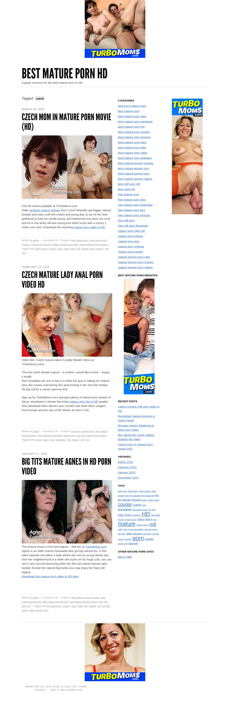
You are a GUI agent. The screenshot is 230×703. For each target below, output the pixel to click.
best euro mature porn (82, 431)
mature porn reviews (131, 246)
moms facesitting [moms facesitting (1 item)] (136, 529)
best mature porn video (132, 152)
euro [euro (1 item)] (144, 505)
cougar (52, 249)
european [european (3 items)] (125, 509)
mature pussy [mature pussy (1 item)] (142, 525)
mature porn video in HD (89, 227)
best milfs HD (126, 189)
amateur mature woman (44, 210)
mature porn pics (129, 241)
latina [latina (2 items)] (141, 519)
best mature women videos (83, 602)
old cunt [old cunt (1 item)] (121, 534)
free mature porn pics (131, 210)
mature (99, 249)
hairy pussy (70, 249)
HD (78, 249)
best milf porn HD (129, 184)
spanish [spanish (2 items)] (133, 543)
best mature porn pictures (134, 137)
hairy (80, 606)
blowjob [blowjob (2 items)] (136, 499)
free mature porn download (135, 204)
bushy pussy (41, 249)
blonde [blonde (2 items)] (126, 499)
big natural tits (54, 606)
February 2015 (127, 467)
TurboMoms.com (96, 546)
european (61, 440)
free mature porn (128, 194)
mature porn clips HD (74, 435)
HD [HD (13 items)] (146, 514)
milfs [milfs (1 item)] (120, 529)
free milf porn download (50, 435)
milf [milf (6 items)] (152, 524)
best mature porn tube (132, 147)
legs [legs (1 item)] (155, 519)
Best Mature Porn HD (65, 73)
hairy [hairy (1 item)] (153, 510)
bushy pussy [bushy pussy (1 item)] (154, 500)
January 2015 (126, 472)
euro (52, 440)
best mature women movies (85, 597)
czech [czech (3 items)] (137, 505)
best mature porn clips (132, 116)
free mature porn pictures (134, 215)
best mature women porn (56, 602)
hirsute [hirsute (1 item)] (121, 519)
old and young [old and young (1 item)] (151, 529)
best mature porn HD (131, 126)
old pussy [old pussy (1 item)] (147, 534)
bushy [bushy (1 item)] (144, 500)
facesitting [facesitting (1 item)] (137, 510)
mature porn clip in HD (83, 401)
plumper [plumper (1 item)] (128, 539)
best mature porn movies (134, 132)
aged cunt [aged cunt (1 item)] (122, 491)
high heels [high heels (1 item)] (155, 515)
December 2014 (128, 477)
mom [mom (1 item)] (125, 529)
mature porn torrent (41, 244)
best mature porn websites (135, 158)
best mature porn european (135, 121)
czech (60, 249)
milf (106, 249)
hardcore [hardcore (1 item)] (137, 515)
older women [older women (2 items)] (134, 533)
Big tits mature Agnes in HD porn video (66, 466)
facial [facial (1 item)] (145, 510)
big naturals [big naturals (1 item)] (135, 495)
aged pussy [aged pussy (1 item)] (133, 491)
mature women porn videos (135, 267)
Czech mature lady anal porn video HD (62, 279)
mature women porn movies (93, 244)
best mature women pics (133, 168)
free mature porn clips (132, 199)
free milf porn (126, 220)
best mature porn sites (132, 142)
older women (36, 610)
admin (36, 240)
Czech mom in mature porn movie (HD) (66, 122)
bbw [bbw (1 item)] (127, 495)
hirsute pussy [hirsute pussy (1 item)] (131, 519)
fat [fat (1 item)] (149, 510)
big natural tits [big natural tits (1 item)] (147, 495)
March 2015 (125, 462)
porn (24, 253)
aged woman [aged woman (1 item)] (145, 491)
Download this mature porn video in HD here (50, 576)
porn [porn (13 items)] (138, 538)
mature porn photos (96, 435)
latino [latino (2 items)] (148, 519)
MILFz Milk (125, 557)
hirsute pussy (88, 249)
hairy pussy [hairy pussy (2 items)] (125, 514)
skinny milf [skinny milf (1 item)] (123, 543)
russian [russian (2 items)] (149, 539)
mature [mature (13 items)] (126, 523)
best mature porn (80, 240)
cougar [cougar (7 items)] (125, 504)
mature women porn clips (65, 244)
